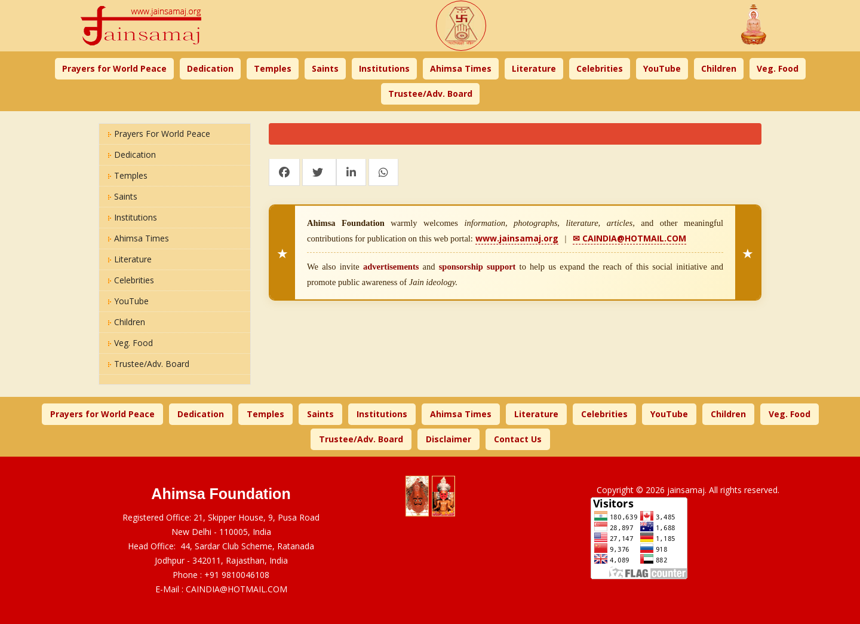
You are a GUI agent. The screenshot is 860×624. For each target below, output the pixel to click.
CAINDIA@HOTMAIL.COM (236, 589)
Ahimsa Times (461, 68)
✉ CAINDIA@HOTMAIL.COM (629, 238)
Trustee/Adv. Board (430, 93)
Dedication (210, 68)
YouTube (662, 68)
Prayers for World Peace (114, 68)
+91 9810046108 (236, 574)
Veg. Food (777, 68)
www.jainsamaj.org (516, 238)
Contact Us (518, 439)
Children (718, 68)
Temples (272, 68)
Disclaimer (448, 439)
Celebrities (599, 68)
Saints (325, 68)
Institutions (384, 68)
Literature (534, 68)
